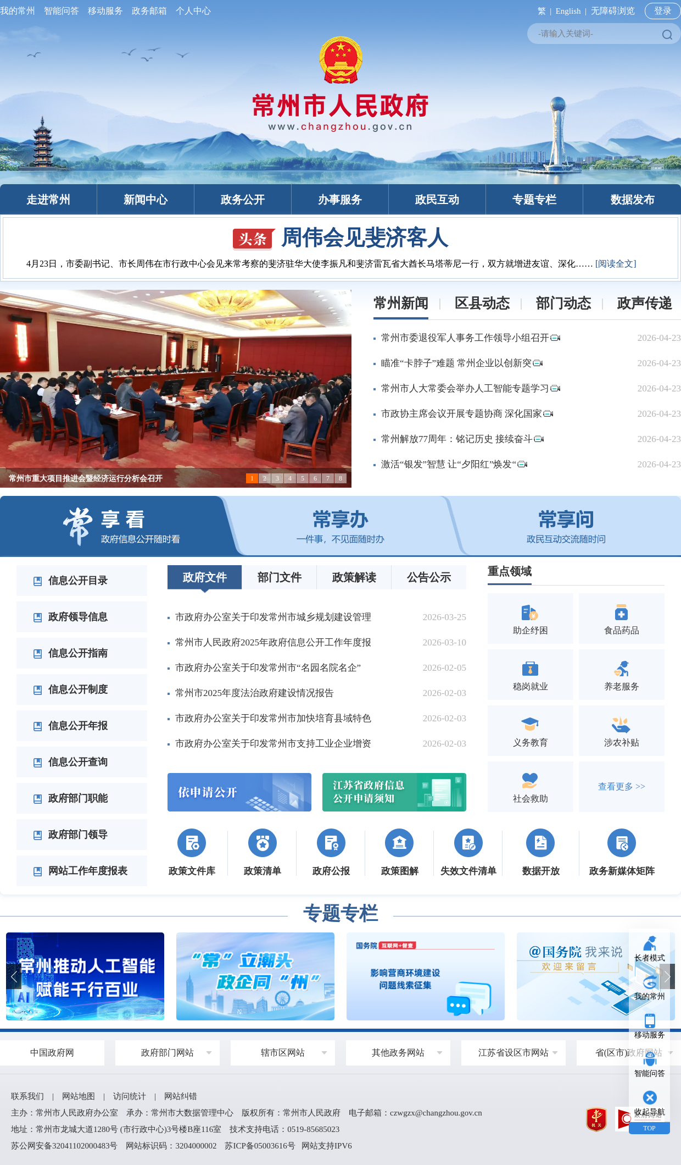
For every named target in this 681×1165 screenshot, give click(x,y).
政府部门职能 (70, 798)
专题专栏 (534, 200)
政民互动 (437, 200)
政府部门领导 (70, 834)
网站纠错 (180, 1096)
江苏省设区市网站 (513, 1052)
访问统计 (129, 1096)
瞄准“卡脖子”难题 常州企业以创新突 (462, 363)
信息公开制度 (70, 689)
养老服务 (621, 674)
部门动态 (563, 303)
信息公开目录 (70, 580)
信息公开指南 (70, 653)
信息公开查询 (70, 762)
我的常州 (20, 10)
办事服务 (340, 200)
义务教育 (530, 730)
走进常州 (48, 200)
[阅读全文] (616, 263)
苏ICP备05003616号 (260, 1145)
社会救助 (530, 786)
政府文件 (205, 577)
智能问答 (61, 10)
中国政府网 (52, 1052)
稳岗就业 (530, 674)
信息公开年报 (70, 725)
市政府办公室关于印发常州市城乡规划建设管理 (273, 617)
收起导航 (649, 1112)
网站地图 (78, 1096)
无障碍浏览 (613, 10)
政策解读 (354, 577)
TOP (649, 1128)
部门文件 (280, 577)
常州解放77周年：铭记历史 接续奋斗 (462, 439)
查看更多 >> (621, 786)
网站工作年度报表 (80, 870)
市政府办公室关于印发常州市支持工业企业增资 (273, 743)
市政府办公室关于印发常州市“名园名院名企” (268, 667)
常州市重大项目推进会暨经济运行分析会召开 (86, 478)
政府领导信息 (70, 616)
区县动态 (482, 303)
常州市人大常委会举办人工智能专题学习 (470, 388)
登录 (663, 10)
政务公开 (243, 200)
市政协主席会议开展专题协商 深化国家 (467, 413)
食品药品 (621, 618)
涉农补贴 (621, 730)
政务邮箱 (149, 10)
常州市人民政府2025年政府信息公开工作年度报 (273, 642)
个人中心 (191, 10)
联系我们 (27, 1096)
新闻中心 (146, 200)
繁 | (542, 11)
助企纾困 (530, 618)
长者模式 (649, 958)
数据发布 (633, 200)
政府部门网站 (167, 1052)
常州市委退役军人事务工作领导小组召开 (470, 338)
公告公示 (429, 577)
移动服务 (105, 10)
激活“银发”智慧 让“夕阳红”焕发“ (454, 464)
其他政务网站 (398, 1052)
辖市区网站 (283, 1052)
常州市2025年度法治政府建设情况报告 (254, 693)
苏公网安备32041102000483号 (64, 1145)
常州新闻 (400, 303)
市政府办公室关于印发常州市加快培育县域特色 (273, 718)
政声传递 (644, 303)
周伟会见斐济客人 (340, 237)
